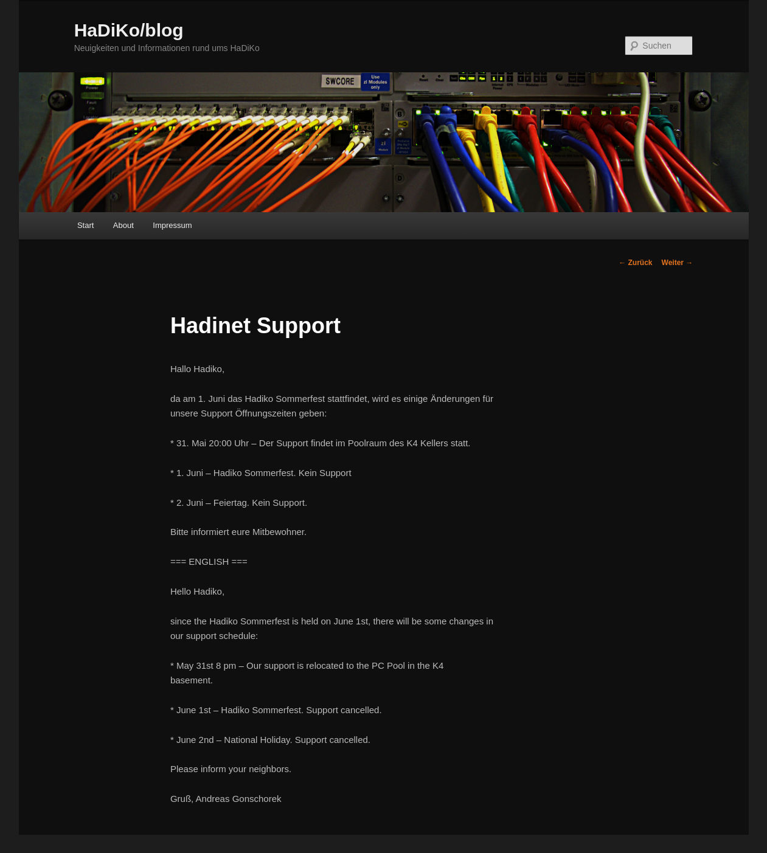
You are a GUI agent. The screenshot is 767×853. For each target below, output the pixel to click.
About (123, 225)
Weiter (677, 262)
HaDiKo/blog (129, 30)
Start (85, 225)
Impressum (172, 225)
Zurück (635, 262)
